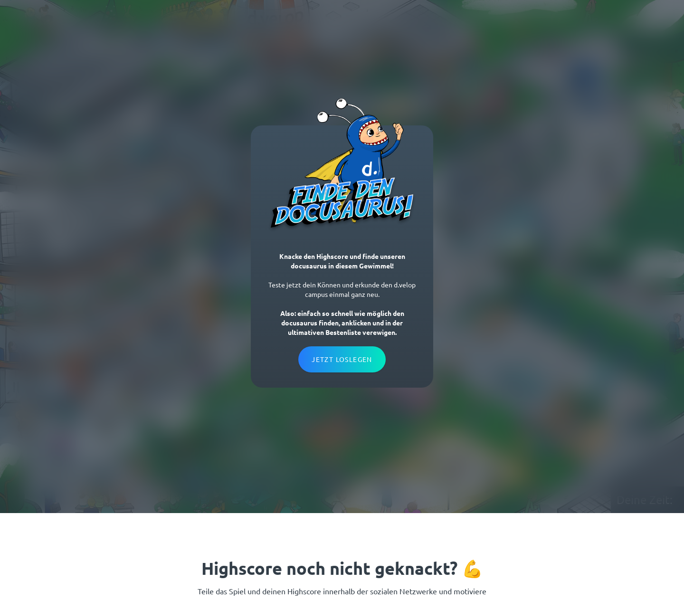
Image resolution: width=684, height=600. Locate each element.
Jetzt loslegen (342, 359)
